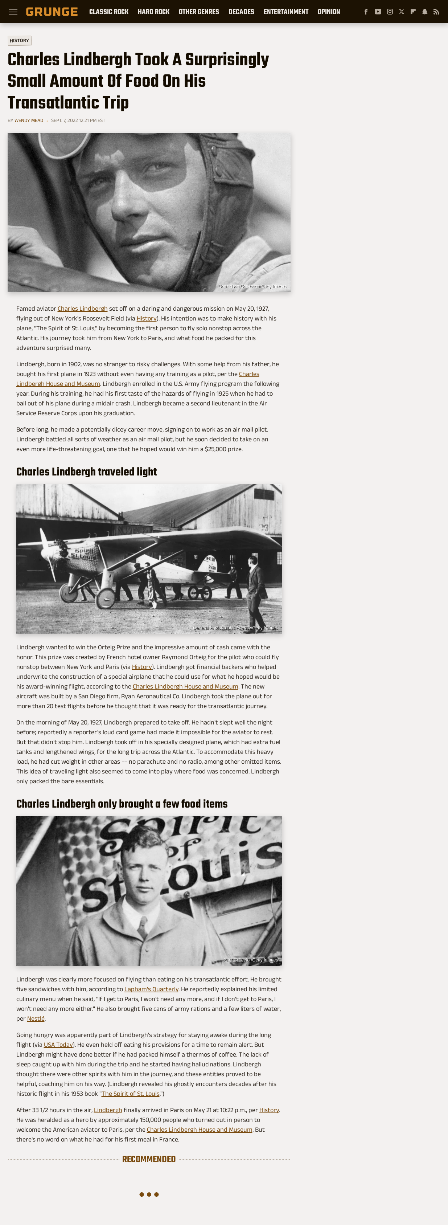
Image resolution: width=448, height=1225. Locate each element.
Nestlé (36, 1018)
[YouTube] (378, 12)
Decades (241, 11)
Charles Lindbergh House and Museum (185, 686)
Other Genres (199, 11)
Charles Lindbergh (83, 308)
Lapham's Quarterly (151, 989)
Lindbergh (108, 1110)
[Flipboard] (413, 12)
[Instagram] (390, 12)
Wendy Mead (29, 120)
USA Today (58, 1044)
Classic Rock (108, 11)
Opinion (329, 11)
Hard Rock (153, 11)
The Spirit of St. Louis (131, 1093)
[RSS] (436, 12)
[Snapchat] (425, 12)
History (19, 40)
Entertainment (286, 11)
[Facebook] (366, 12)
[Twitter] (401, 12)
